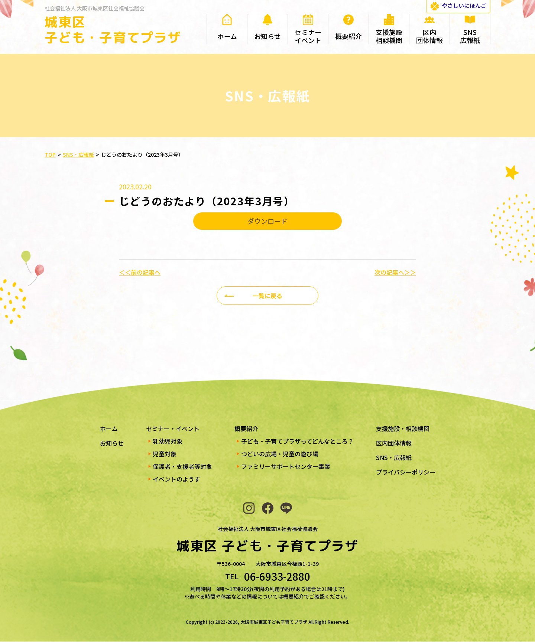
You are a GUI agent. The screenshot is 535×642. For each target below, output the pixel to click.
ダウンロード (267, 221)
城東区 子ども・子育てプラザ (113, 29)
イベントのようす (176, 479)
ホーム (109, 428)
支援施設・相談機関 (402, 428)
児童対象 (164, 453)
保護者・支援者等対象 (182, 466)
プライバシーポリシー (405, 471)
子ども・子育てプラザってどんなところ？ (297, 441)
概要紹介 (246, 428)
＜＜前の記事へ (139, 272)
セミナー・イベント (173, 428)
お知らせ (112, 443)
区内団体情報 (394, 443)
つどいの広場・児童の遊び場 (279, 453)
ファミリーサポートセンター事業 (285, 466)
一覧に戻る (267, 295)
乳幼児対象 (167, 441)
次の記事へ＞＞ (395, 272)
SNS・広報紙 (394, 457)
